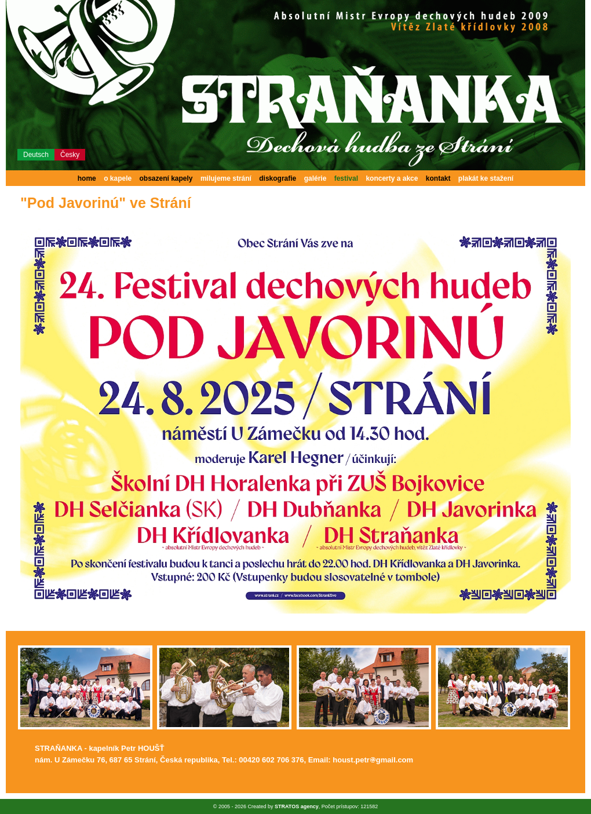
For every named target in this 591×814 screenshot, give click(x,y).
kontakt (438, 178)
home (87, 178)
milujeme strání (225, 178)
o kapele (118, 178)
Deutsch (36, 155)
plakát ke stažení (485, 178)
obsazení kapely (166, 178)
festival (346, 178)
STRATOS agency (297, 806)
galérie (315, 178)
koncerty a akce (392, 178)
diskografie (277, 178)
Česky (69, 155)
